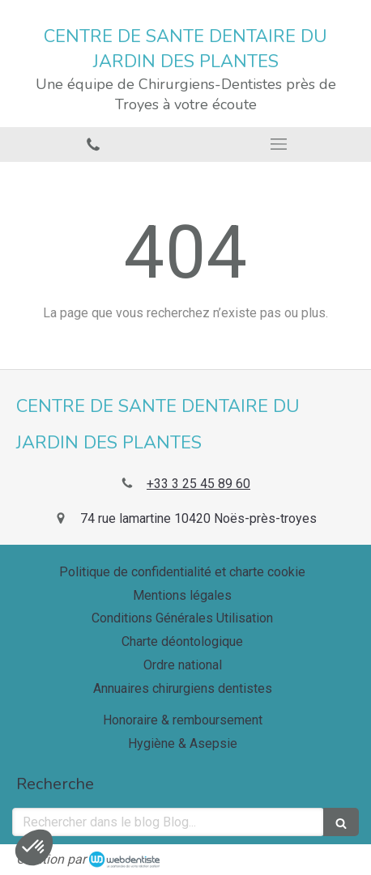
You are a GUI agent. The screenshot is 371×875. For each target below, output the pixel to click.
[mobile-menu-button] (278, 144)
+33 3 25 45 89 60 (198, 483)
